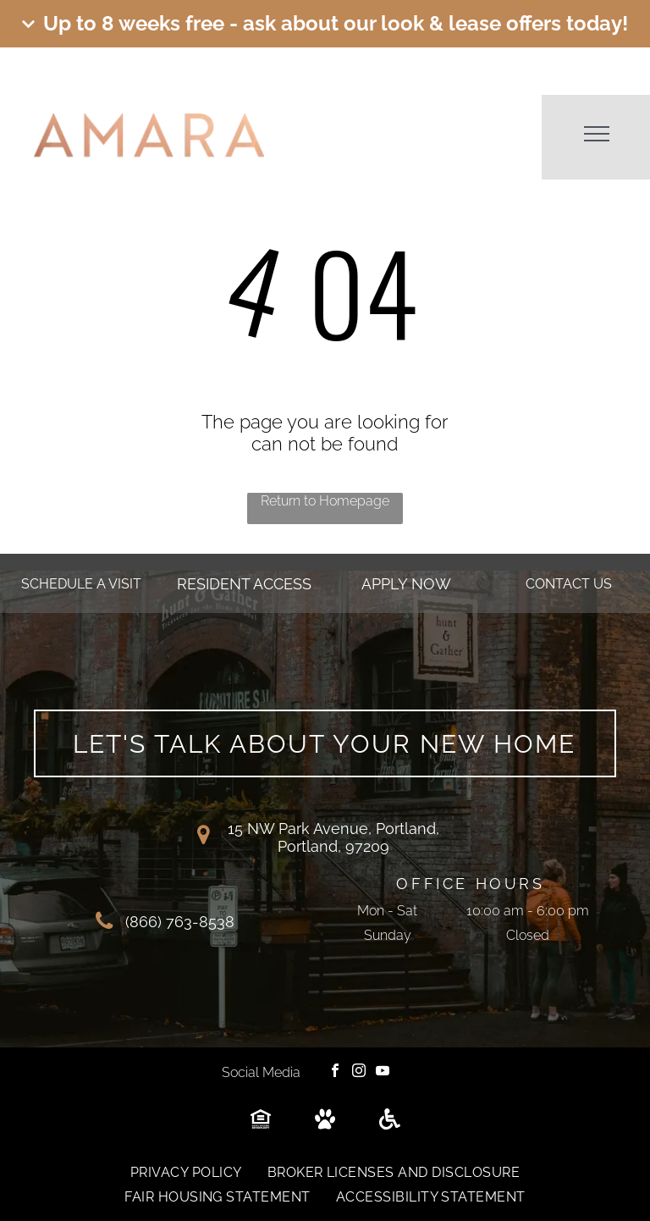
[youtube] (382, 1072)
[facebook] (335, 1072)
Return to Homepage (325, 501)
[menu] (597, 134)
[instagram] (359, 1072)
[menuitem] (186, 1172)
